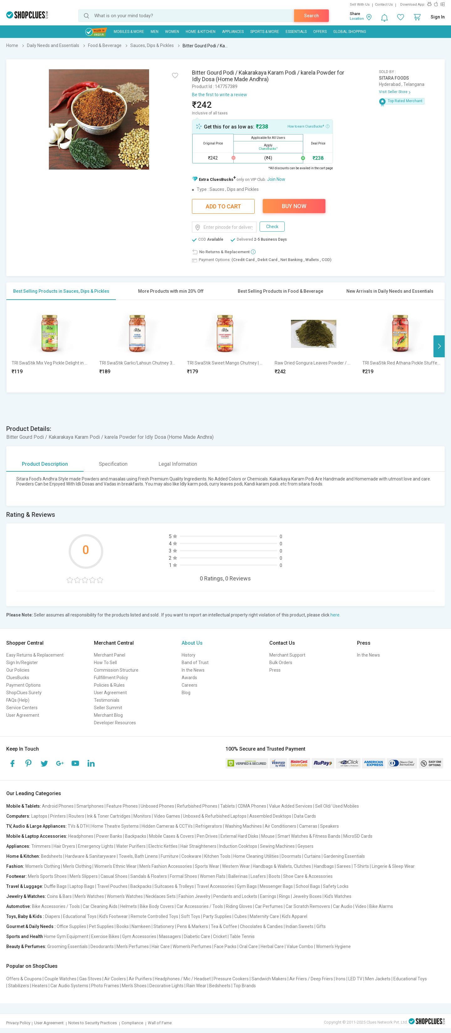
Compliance (132, 1022)
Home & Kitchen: (23, 856)
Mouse (268, 836)
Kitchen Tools (217, 856)
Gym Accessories (139, 936)
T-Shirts (361, 866)
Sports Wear (207, 866)
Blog (186, 692)
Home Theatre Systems (115, 826)
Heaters (40, 985)
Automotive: (18, 906)
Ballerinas (238, 876)
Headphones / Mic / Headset (183, 978)
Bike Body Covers (157, 906)
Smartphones (90, 806)
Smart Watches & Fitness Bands (308, 836)
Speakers (329, 826)
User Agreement (22, 715)
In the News (193, 670)
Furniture (170, 856)
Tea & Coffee (224, 926)
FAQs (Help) (17, 700)
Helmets (128, 906)
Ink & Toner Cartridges (109, 816)
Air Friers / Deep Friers (311, 978)
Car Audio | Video (349, 906)
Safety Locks (336, 886)
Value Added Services (290, 806)
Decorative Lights (166, 985)
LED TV (355, 978)
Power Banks (109, 836)
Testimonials (106, 700)
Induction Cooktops (238, 846)
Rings (284, 896)
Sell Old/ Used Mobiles (337, 806)
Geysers (306, 846)
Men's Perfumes (133, 946)
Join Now (276, 179)
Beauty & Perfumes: (26, 946)
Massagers (170, 936)
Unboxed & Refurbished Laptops (214, 816)
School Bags (308, 886)
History (188, 655)
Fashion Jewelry (194, 896)
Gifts (321, 926)
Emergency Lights (95, 846)
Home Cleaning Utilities (256, 856)
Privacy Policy (18, 1022)
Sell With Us (360, 5)
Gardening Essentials (344, 856)
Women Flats (213, 876)
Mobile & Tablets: (23, 806)
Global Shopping (349, 31)
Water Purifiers (131, 846)
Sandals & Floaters (148, 876)
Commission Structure (116, 670)
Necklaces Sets (161, 896)
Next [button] (439, 346)
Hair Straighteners (198, 846)
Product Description (45, 464)
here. (335, 614)
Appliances (233, 31)
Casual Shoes (114, 876)
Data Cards (305, 816)
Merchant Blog (108, 715)
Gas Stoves (90, 978)
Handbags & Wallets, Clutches (282, 866)
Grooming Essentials (67, 946)
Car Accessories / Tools (200, 906)
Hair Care (161, 946)
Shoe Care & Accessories (308, 876)
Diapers (52, 916)
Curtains (312, 856)
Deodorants (102, 946)
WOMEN (172, 31)
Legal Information (177, 464)
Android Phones (58, 806)
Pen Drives (207, 836)
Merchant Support (287, 655)
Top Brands (244, 985)
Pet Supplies (101, 926)
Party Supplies (217, 916)
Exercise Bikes (105, 936)
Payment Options (23, 685)
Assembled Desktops (270, 816)
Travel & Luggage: (24, 886)
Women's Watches (125, 896)
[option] (50, 346)
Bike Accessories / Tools (56, 906)
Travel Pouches (112, 886)
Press (275, 670)
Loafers (258, 876)
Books (123, 926)
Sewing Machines (277, 846)
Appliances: (18, 846)
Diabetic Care (197, 936)
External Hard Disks (239, 836)
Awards (189, 677)
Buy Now (294, 206)
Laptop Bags (82, 886)
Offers (320, 31)
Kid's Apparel (294, 916)
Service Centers (22, 707)
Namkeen (141, 926)
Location (357, 19)
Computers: (18, 816)
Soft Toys (190, 916)
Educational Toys (79, 916)
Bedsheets (51, 856)
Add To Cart (223, 206)
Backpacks (135, 836)
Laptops (39, 816)
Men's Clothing (77, 866)
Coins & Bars (59, 896)
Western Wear (236, 866)
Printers (58, 816)
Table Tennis (242, 936)
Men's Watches (89, 896)
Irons (340, 978)
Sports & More (264, 31)
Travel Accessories (215, 886)
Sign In (438, 16)
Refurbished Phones (197, 806)
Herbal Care (272, 946)
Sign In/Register (22, 662)
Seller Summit (108, 707)
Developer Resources (115, 722)
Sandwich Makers (269, 978)
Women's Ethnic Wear (115, 866)
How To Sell (105, 662)
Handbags (324, 866)
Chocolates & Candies (261, 926)
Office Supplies (71, 926)
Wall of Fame (160, 1022)
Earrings (268, 896)
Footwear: (16, 876)
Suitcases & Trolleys (174, 886)
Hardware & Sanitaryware (90, 856)
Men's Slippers (84, 876)
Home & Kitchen (200, 31)
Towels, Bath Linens (138, 856)
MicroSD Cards (357, 836)
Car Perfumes (269, 906)
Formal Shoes (183, 876)
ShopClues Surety (24, 692)
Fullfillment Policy (111, 677)
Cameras (308, 826)
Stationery (163, 926)
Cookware (191, 856)
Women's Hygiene (333, 946)
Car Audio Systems (69, 985)
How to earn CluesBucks (308, 126)
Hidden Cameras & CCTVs (167, 826)
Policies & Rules (109, 685)
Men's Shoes (134, 985)
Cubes (240, 916)
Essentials (296, 31)
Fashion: (15, 866)
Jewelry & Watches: (26, 896)
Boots (274, 876)
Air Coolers (115, 978)
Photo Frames (105, 985)
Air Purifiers (140, 978)
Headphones (80, 836)
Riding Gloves (239, 906)
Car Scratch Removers (308, 906)
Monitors (142, 816)
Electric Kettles (163, 846)
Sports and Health (24, 936)
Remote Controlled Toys (154, 916)
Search (311, 15)
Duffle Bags (55, 886)
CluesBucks (17, 677)
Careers (189, 685)
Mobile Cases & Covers (171, 836)
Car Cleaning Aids (100, 906)
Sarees (344, 866)
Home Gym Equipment (66, 936)
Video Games (167, 816)
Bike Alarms (381, 906)
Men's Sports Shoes (47, 876)
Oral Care (248, 946)
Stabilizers (18, 985)
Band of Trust (195, 662)
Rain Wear (196, 985)
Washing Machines (243, 826)
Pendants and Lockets (235, 896)
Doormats (291, 856)
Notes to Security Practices (92, 1022)
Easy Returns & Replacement (35, 655)
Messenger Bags (276, 886)
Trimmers (41, 846)
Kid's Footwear (113, 916)
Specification (113, 464)
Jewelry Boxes (307, 896)
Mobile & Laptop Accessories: (36, 836)
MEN (154, 31)
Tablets (227, 806)
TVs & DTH (78, 826)
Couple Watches (60, 978)
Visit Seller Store (393, 92)
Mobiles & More (129, 31)
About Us (192, 643)
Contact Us (384, 5)
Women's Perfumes (192, 946)
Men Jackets (378, 978)
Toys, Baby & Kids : (25, 916)
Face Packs (225, 946)
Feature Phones (122, 806)
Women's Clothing (42, 866)
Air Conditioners (280, 826)
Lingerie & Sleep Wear (393, 866)
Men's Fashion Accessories (165, 866)
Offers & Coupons (24, 978)
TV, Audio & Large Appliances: (36, 826)
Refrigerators (208, 826)
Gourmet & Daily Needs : (31, 926)
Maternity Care (264, 916)
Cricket (220, 936)
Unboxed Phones (157, 806)
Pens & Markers (192, 926)
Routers (76, 816)
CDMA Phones (252, 806)
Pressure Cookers (231, 978)
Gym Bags (247, 886)
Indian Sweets (300, 926)
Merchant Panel (109, 655)
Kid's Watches (337, 896)
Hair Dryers (64, 846)
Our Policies (17, 670)
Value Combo (300, 946)
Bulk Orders (280, 662)
